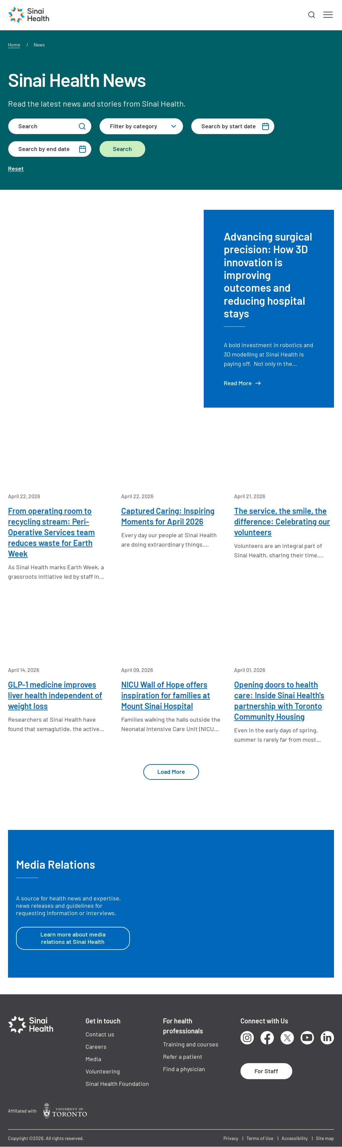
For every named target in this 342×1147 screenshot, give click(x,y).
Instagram (247, 1037)
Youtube (307, 1037)
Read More (238, 383)
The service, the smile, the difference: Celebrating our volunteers (282, 521)
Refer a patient (182, 1056)
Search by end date (44, 148)
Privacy (230, 1138)
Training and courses (190, 1044)
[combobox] (141, 126)
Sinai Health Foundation (117, 1083)
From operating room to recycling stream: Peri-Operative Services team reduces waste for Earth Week (51, 532)
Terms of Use (259, 1138)
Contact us (100, 1034)
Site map (325, 1138)
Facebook (267, 1037)
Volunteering (103, 1071)
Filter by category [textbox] (133, 126)
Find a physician (184, 1068)
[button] (312, 15)
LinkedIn (327, 1037)
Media (93, 1058)
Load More (171, 771)
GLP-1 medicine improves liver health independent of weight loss (55, 695)
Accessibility (295, 1138)
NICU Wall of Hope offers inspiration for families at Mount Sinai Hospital (165, 695)
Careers (96, 1046)
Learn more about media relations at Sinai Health (73, 937)
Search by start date (228, 126)
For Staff (266, 1070)
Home (14, 44)
